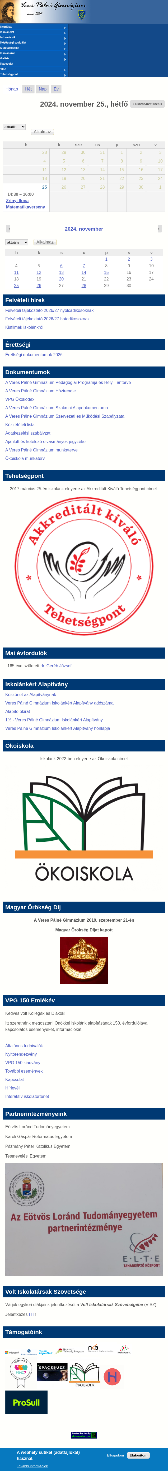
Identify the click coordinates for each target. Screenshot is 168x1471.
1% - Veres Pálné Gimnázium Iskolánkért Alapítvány (54, 720)
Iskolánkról (33, 53)
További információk (32, 1466)
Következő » (153, 104)
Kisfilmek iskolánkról (24, 327)
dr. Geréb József (55, 666)
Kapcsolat (6, 63)
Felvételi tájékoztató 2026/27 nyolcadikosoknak (49, 310)
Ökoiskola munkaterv (25, 458)
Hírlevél (12, 1088)
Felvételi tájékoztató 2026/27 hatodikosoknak (47, 319)
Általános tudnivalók (24, 1046)
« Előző (138, 104)
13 (61, 272)
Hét (28, 89)
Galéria (33, 59)
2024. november (84, 229)
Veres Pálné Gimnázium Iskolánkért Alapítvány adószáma (59, 703)
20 (61, 279)
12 (38, 272)
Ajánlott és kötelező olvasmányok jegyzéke (45, 441)
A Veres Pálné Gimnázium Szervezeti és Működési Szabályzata (64, 416)
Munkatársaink (33, 48)
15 (106, 272)
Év (56, 89)
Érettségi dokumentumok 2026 (34, 355)
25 (44, 187)
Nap (42, 89)
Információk (33, 38)
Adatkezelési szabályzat (27, 433)
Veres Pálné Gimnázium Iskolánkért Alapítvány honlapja (57, 728)
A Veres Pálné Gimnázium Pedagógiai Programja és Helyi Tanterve (68, 382)
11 (16, 272)
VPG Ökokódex (19, 399)
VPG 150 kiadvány (22, 1062)
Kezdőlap (33, 27)
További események (24, 1071)
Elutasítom (138, 1455)
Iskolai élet (33, 32)
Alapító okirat (17, 711)
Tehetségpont (33, 75)
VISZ (33, 69)
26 (38, 285)
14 (84, 272)
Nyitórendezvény (21, 1054)
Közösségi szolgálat (33, 43)
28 (84, 285)
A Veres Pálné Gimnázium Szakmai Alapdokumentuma (56, 408)
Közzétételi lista (20, 424)
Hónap (13, 88)
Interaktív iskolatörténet (27, 1096)
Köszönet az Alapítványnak (30, 694)
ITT (32, 1314)
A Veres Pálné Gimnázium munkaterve (41, 450)
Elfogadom (115, 1455)
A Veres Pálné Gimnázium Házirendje (40, 391)
